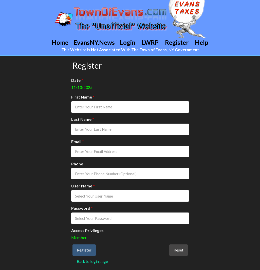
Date (77, 80)
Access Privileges (87, 230)
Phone (77, 163)
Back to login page (92, 261)
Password (82, 208)
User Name (83, 185)
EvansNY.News (94, 42)
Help (201, 42)
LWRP (150, 42)
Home (60, 42)
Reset (178, 250)
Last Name (82, 119)
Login (127, 42)
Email (77, 141)
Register (177, 42)
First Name (83, 96)
